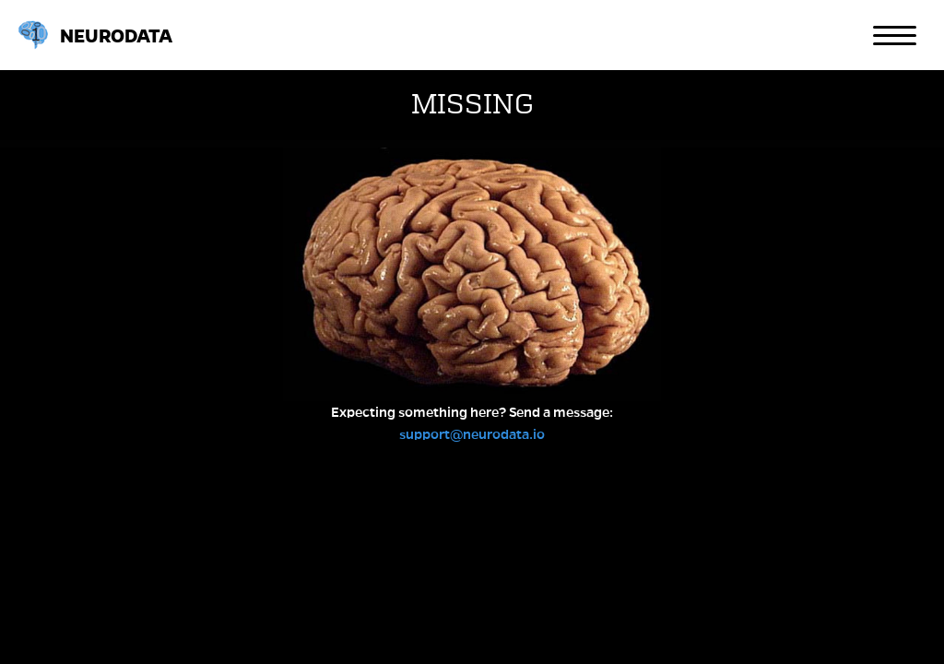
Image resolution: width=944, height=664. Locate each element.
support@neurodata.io (472, 434)
